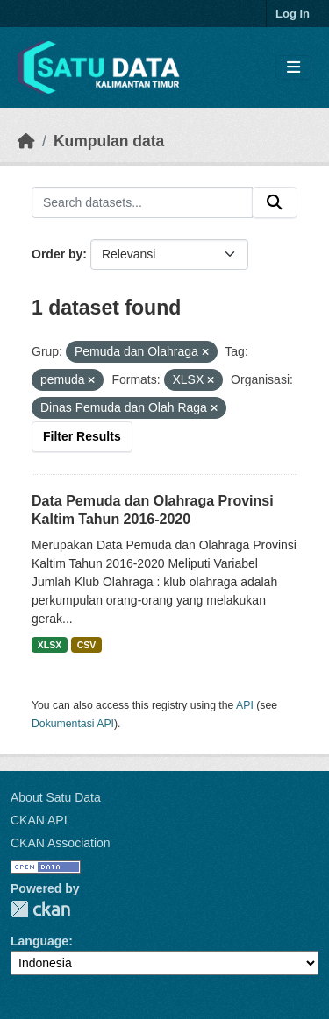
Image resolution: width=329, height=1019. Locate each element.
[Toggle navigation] (293, 68)
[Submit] (274, 202)
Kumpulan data (109, 141)
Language (39, 941)
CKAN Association (61, 843)
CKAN (40, 909)
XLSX (49, 645)
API (245, 705)
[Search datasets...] (142, 202)
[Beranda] (26, 141)
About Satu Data (56, 797)
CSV (87, 645)
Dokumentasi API (73, 724)
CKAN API (39, 820)
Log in (292, 13)
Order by (57, 254)
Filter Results (82, 436)
